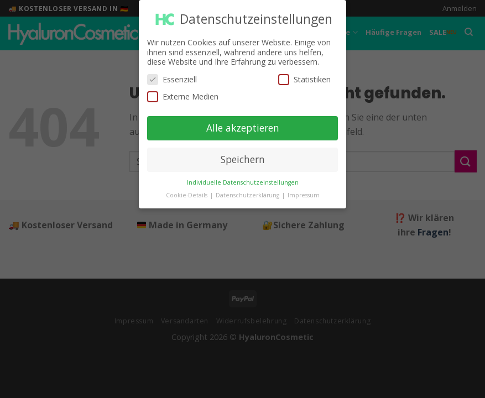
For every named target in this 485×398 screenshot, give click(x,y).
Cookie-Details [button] (187, 189)
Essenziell (172, 74)
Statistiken (304, 74)
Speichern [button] (243, 154)
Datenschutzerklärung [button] (248, 189)
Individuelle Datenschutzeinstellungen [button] (243, 177)
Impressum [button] (304, 189)
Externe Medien (182, 91)
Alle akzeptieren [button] (242, 122)
